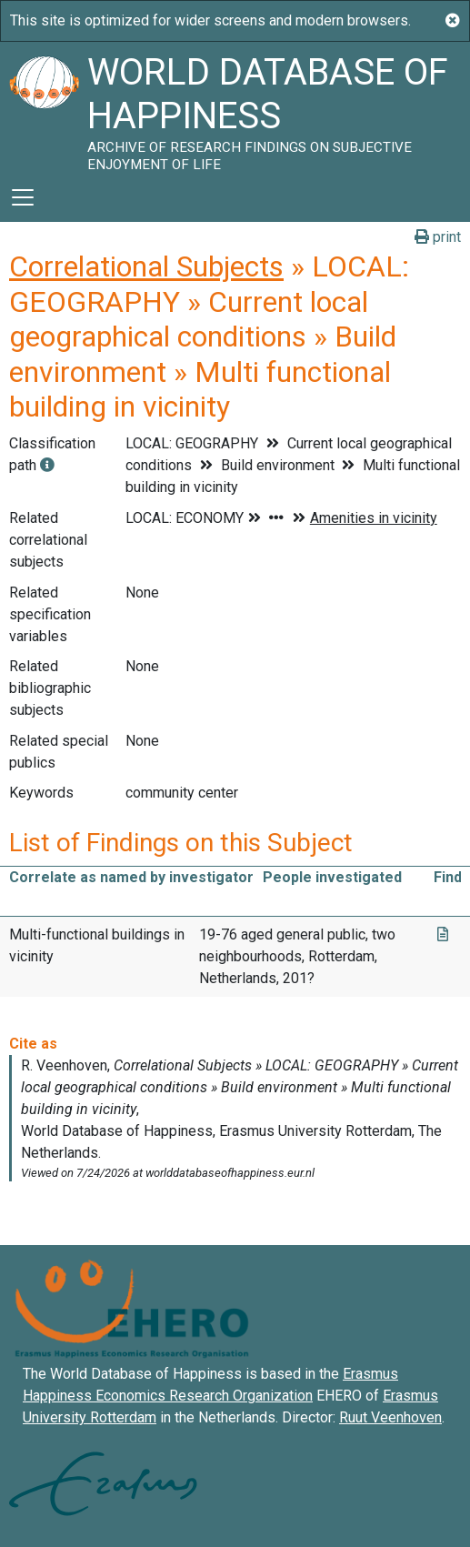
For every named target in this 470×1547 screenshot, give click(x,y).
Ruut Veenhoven (390, 1417)
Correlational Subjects (146, 266)
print (438, 237)
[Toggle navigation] (22, 197)
